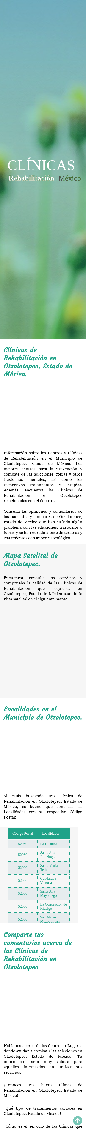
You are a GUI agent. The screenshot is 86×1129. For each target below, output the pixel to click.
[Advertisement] (43, 414)
